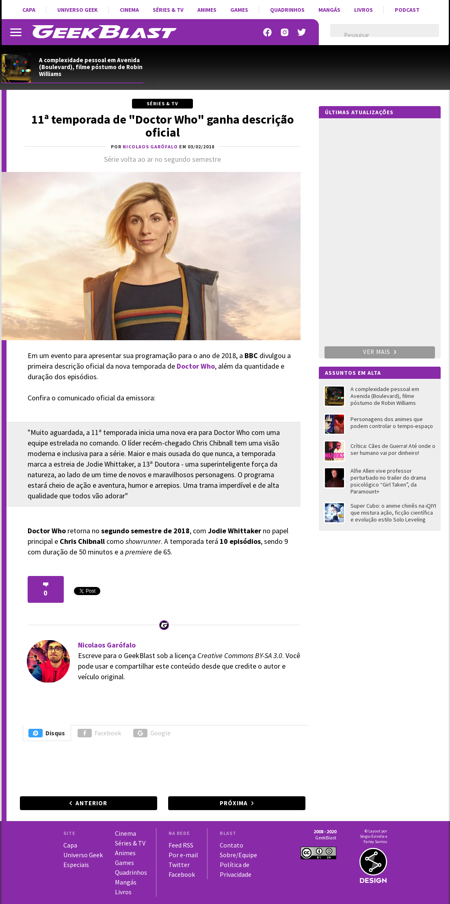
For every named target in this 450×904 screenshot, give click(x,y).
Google (152, 733)
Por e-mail (183, 855)
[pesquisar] (377, 35)
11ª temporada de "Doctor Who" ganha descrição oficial (162, 125)
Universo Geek (77, 9)
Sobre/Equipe (238, 855)
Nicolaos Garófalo (107, 645)
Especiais (76, 865)
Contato (231, 845)
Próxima (234, 803)
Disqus (46, 733)
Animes (206, 9)
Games (239, 9)
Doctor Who (196, 366)
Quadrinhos (287, 9)
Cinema (129, 9)
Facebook (99, 733)
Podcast (407, 9)
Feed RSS (181, 845)
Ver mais (379, 352)
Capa (28, 9)
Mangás (329, 9)
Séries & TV (168, 9)
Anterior (91, 803)
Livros (363, 9)
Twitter (179, 865)
